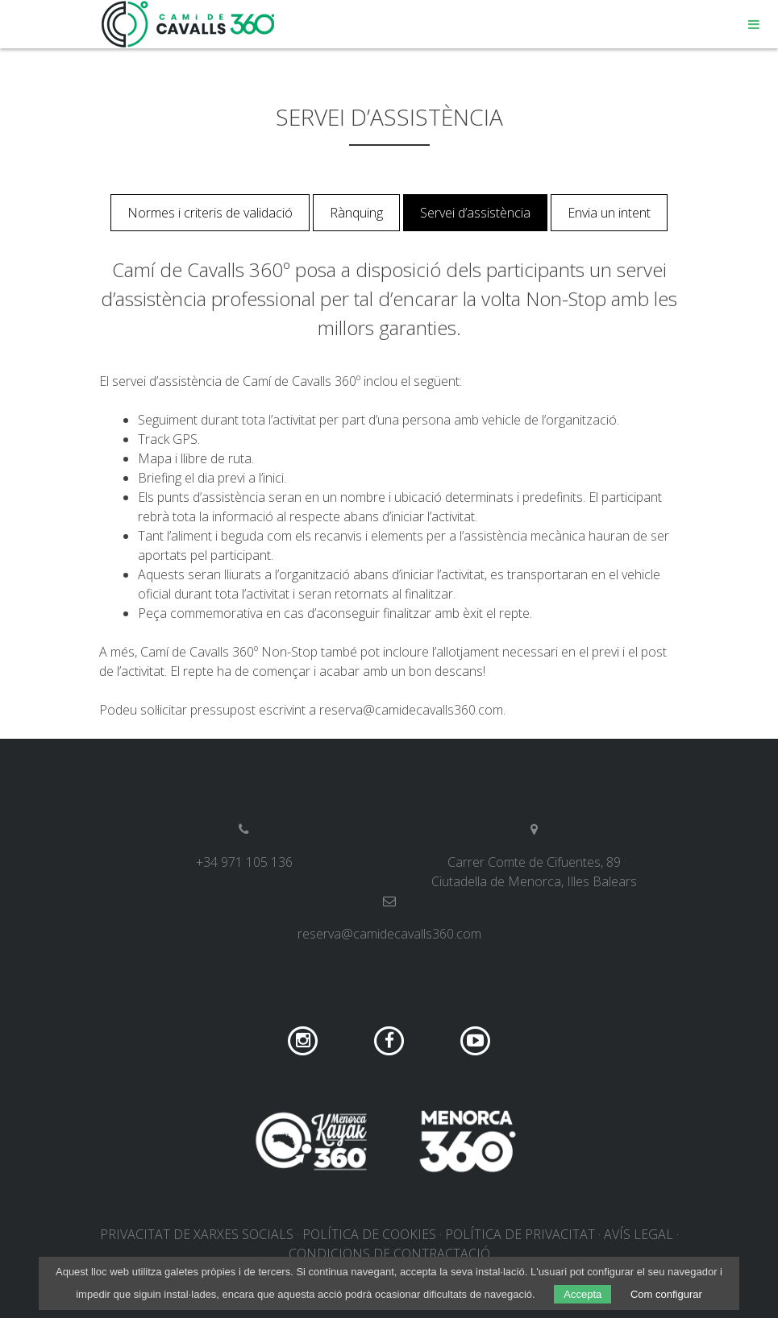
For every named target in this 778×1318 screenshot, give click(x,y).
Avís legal (638, 1234)
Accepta (582, 1294)
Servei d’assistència (475, 213)
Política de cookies (369, 1234)
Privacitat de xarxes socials (196, 1234)
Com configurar (666, 1294)
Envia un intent (609, 213)
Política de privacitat (520, 1234)
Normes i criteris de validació (210, 213)
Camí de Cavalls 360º (188, 24)
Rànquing (356, 213)
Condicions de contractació (389, 1253)
